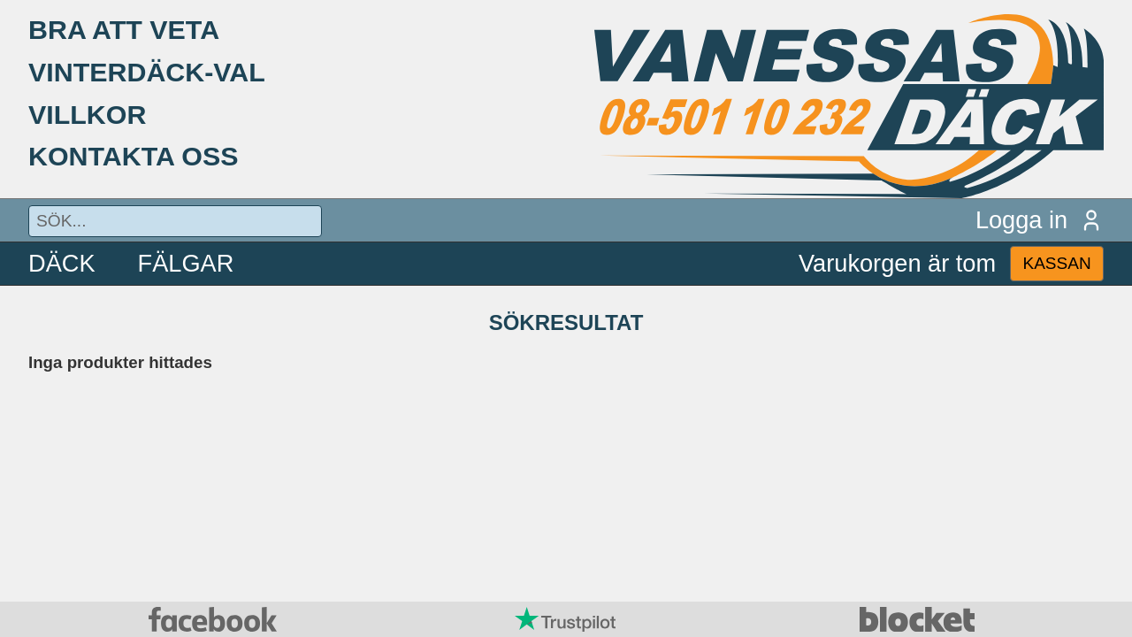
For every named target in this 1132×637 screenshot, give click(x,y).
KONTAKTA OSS (133, 156)
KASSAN (1056, 263)
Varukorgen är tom (897, 263)
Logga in (1039, 220)
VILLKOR (87, 114)
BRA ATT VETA (123, 29)
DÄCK (62, 263)
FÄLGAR (186, 263)
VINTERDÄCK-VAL (146, 72)
